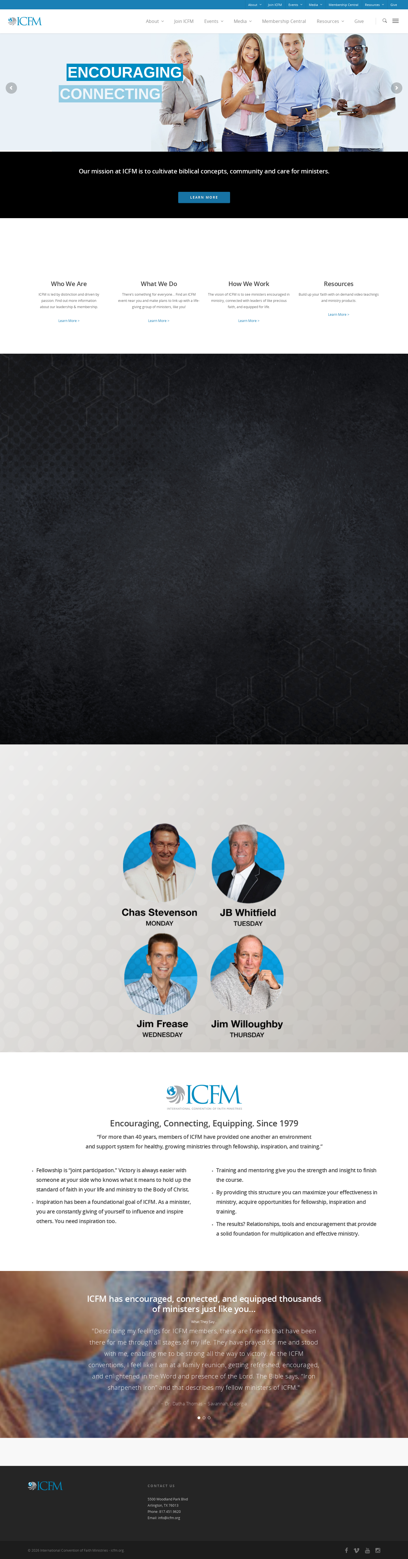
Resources (375, 5)
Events (295, 5)
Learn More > (69, 320)
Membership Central (343, 5)
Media (316, 5)
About (255, 5)
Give (393, 5)
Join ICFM (275, 5)
